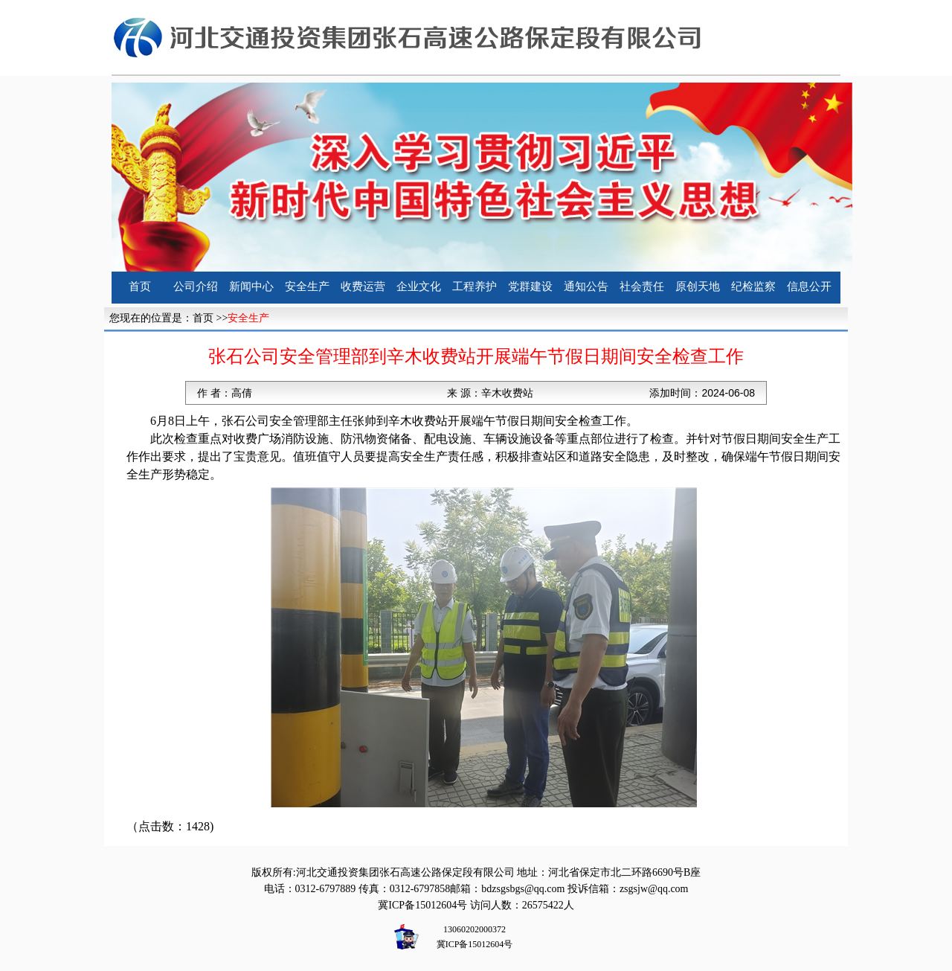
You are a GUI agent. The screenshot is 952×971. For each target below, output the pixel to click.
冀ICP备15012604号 (422, 905)
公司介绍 (195, 286)
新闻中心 (251, 286)
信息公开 (809, 286)
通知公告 (586, 286)
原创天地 (697, 286)
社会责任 (642, 286)
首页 (140, 286)
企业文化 (418, 286)
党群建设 (530, 286)
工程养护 (474, 286)
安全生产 (307, 286)
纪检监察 (753, 286)
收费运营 (363, 286)
